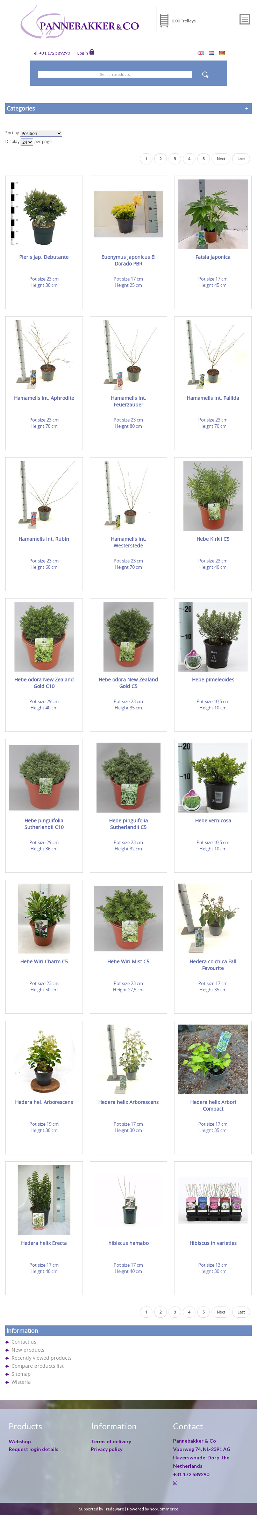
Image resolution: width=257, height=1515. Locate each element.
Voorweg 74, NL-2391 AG (201, 1449)
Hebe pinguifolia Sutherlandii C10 (44, 823)
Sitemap (21, 1374)
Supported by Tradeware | (103, 1509)
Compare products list (38, 1365)
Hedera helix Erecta (44, 1243)
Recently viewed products (42, 1357)
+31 (191, 1474)
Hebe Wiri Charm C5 (44, 961)
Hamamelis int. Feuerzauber (128, 401)
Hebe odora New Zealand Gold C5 (128, 682)
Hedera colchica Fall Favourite (213, 964)
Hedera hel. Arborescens (44, 1102)
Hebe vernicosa (213, 820)
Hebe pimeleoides (213, 679)
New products (28, 1349)
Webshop (20, 1441)
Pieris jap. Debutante (44, 257)
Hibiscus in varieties (213, 1243)
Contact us (24, 1341)
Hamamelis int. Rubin (44, 539)
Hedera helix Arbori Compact (213, 1105)
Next (221, 158)
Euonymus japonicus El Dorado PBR (128, 260)
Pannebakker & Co (195, 1441)
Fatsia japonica (212, 257)
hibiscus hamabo (128, 1243)
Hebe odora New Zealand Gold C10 (44, 682)
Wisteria (21, 1382)
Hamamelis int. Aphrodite (44, 398)
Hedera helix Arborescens (128, 1102)
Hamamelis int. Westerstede (128, 542)
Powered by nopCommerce (152, 1509)
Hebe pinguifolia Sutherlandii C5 (128, 823)
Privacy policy (106, 1449)
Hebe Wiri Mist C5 (128, 961)
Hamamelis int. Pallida (213, 398)
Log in (85, 52)
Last (241, 158)
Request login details (33, 1449)
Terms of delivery (111, 1441)
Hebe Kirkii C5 (213, 539)
